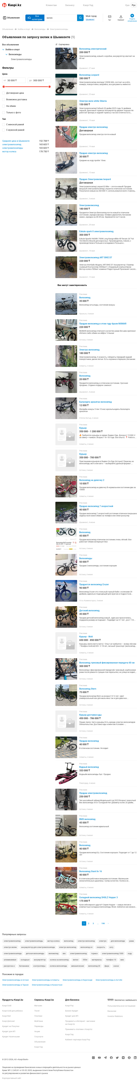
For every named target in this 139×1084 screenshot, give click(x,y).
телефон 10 (111, 960)
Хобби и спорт (11, 49)
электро (102, 941)
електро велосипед (67, 947)
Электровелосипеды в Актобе (109, 980)
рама (131, 941)
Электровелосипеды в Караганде (77, 980)
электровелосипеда (13, 953)
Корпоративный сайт (11, 1078)
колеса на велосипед (59, 960)
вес (64, 953)
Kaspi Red (6, 1016)
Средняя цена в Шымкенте (15, 141)
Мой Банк (38, 1021)
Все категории (35, 18)
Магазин (38, 1006)
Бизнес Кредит (71, 1011)
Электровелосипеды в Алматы (45, 980)
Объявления (11, 17)
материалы (97, 960)
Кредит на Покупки (10, 1026)
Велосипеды (13, 54)
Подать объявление (132, 17)
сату (111, 947)
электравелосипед (78, 953)
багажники (24, 966)
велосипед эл (86, 947)
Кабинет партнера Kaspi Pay (77, 1039)
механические (77, 966)
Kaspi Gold (6, 1006)
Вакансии (112, 1011)
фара (107, 966)
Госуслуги (38, 1037)
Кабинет (121, 18)
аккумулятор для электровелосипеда (38, 947)
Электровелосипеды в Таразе (15, 985)
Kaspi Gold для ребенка (12, 1011)
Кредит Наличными (11, 1037)
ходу (130, 953)
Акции (37, 1031)
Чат (110, 18)
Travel (36, 1011)
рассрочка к (9, 966)
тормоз (94, 953)
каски (116, 966)
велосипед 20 (94, 966)
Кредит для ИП (8, 1031)
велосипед (68, 941)
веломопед (53, 953)
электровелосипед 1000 (112, 953)
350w (85, 960)
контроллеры (39, 966)
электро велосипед (86, 941)
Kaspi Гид (38, 1047)
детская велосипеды (35, 953)
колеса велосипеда (58, 966)
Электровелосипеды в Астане (15, 980)
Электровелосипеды (21, 59)
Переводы (38, 1026)
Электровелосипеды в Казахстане (47, 985)
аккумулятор (40, 960)
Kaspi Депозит (8, 1021)
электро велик (10, 947)
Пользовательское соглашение (121, 1006)
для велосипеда (118, 941)
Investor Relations (115, 1016)
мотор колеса (9, 151)
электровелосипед (11, 144)
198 (103, 923)
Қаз (127, 5)
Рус (134, 5)
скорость (101, 947)
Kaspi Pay (69, 1006)
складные (25, 960)
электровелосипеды (12, 148)
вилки (75, 960)
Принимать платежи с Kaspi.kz (78, 1029)
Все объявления (10, 44)
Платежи (38, 1016)
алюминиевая (10, 960)
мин (122, 960)
